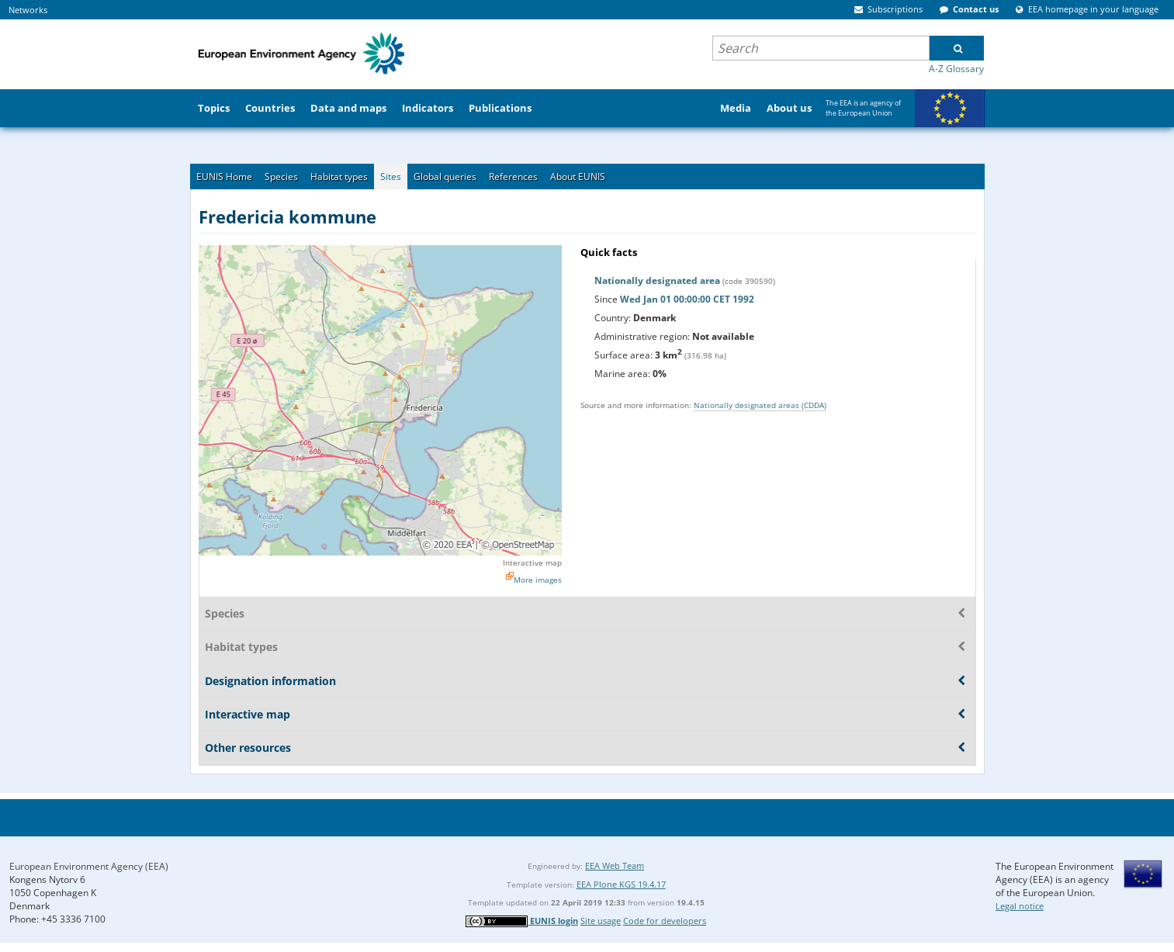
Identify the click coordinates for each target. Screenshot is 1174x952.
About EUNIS (577, 176)
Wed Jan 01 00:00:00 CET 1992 (687, 299)
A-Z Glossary (956, 68)
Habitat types (339, 176)
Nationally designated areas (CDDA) (760, 405)
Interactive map (532, 562)
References (513, 176)
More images (538, 579)
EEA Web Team (614, 865)
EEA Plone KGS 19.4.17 (621, 884)
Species (281, 176)
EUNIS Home (224, 176)
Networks (28, 10)
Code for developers (664, 920)
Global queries (445, 176)
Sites (390, 176)
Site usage (600, 920)
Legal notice (1020, 906)
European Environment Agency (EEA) (88, 866)
